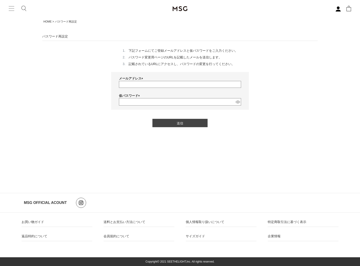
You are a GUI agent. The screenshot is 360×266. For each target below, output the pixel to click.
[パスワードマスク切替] (237, 101)
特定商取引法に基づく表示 (287, 222)
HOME (47, 21)
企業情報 (274, 236)
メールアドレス (132, 78)
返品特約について (34, 236)
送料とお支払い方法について (124, 222)
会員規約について (116, 236)
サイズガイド (195, 236)
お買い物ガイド (33, 222)
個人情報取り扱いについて (205, 222)
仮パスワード (130, 95)
